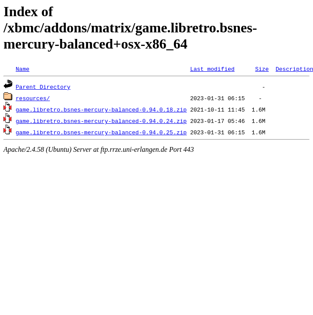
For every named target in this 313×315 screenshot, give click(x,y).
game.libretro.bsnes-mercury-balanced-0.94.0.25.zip (101, 132)
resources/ (33, 98)
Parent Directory (43, 87)
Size (262, 69)
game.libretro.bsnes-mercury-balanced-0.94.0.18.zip (101, 109)
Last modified (212, 69)
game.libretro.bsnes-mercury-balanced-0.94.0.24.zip (101, 121)
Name (22, 69)
